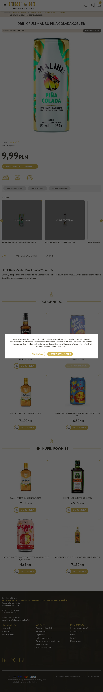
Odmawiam (37, 354)
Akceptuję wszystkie (60, 354)
